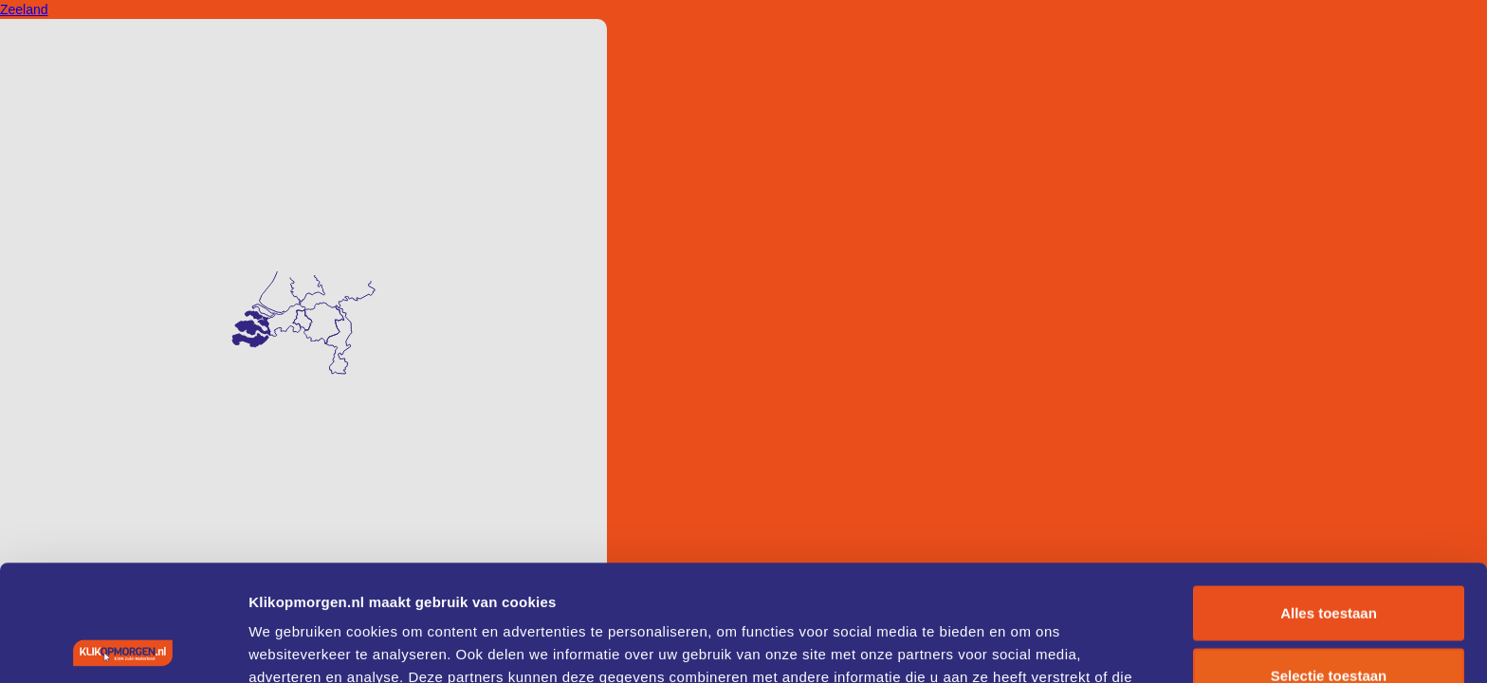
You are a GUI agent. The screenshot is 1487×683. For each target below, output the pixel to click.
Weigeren (1328, 621)
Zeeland (24, 9)
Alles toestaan (1328, 497)
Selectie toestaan (1329, 559)
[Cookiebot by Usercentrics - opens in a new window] (123, 646)
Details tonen (1025, 645)
